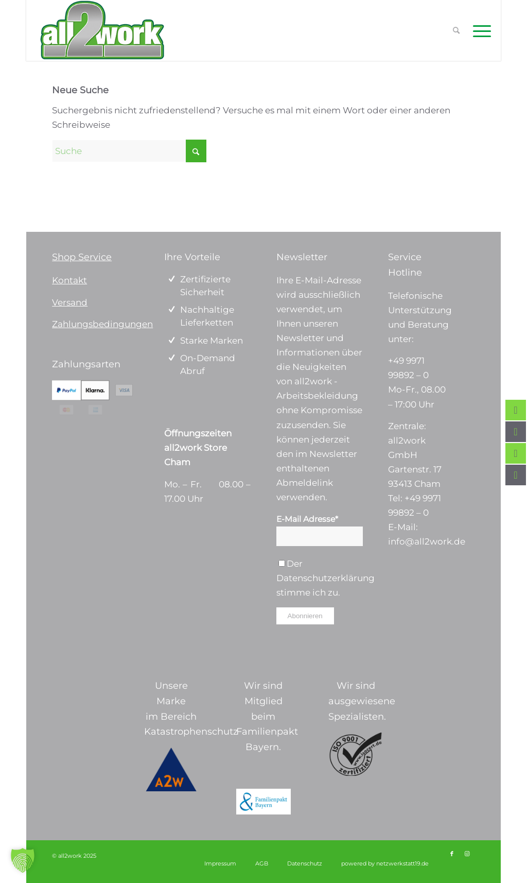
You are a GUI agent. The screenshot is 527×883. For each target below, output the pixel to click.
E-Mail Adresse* (307, 519)
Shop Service (82, 257)
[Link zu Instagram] (467, 853)
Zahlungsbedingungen (102, 324)
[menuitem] (478, 30)
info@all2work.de (426, 541)
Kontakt (69, 280)
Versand (69, 302)
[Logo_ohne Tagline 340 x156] (102, 30)
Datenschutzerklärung (325, 578)
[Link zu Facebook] (452, 853)
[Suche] (129, 151)
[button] (22, 860)
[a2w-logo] (171, 769)
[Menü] (478, 30)
